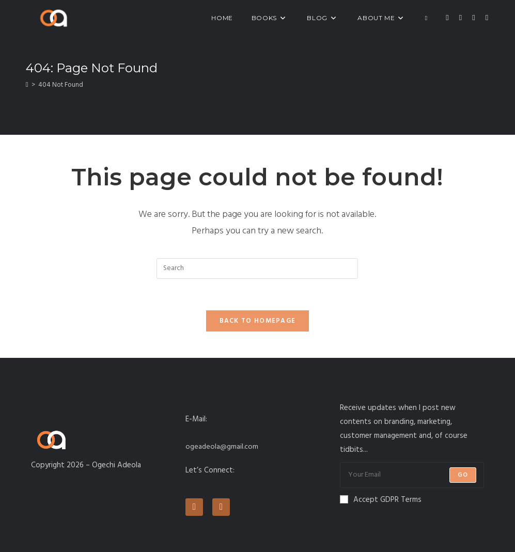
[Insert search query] (257, 268)
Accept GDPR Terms (381, 500)
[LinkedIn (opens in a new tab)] (486, 18)
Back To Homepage (258, 321)
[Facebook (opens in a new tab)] (460, 18)
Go (463, 475)
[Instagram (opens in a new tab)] (473, 18)
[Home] (27, 85)
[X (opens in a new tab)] (447, 18)
